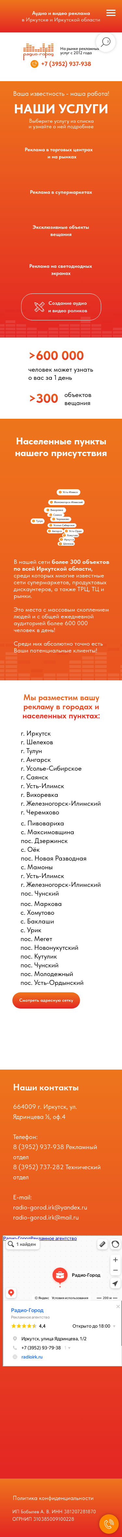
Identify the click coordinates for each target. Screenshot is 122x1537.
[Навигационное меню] (110, 13)
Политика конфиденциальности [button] (53, 1497)
